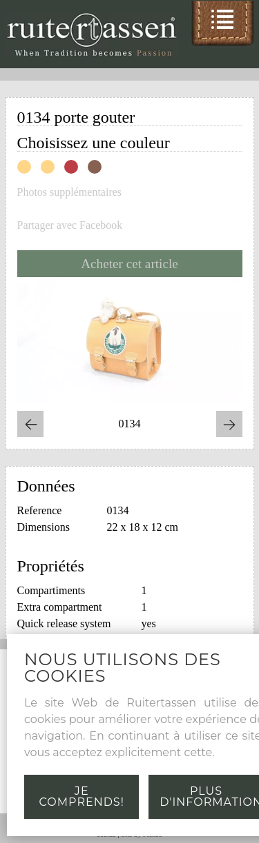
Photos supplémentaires (69, 192)
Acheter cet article (129, 263)
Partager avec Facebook (70, 225)
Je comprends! (81, 796)
